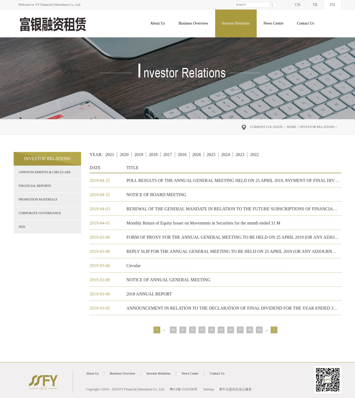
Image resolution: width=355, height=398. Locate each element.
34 (211, 330)
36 (230, 330)
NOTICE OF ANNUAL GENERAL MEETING (168, 279)
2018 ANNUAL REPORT (149, 294)
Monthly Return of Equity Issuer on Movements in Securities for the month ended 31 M (203, 223)
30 (173, 330)
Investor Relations (317, 127)
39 (259, 330)
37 (240, 330)
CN (297, 5)
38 (250, 330)
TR (315, 5)
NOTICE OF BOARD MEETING (156, 194)
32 (192, 330)
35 (221, 330)
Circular (133, 265)
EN (332, 5)
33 (202, 330)
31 (183, 330)
